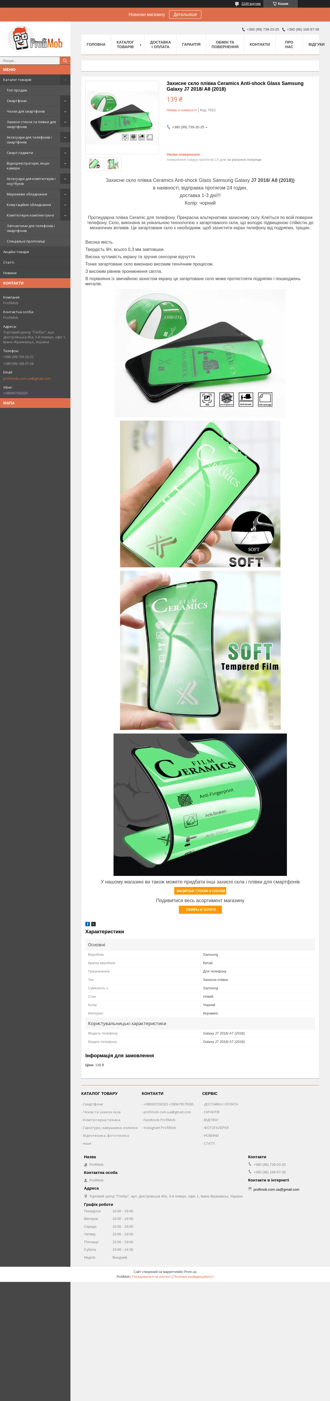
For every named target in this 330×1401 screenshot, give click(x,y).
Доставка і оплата (160, 44)
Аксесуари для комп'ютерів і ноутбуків (31, 181)
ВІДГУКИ (211, 1119)
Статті (8, 262)
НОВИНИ (211, 1135)
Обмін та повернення (225, 44)
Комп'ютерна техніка (101, 1119)
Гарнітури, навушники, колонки (110, 1127)
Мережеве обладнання (27, 194)
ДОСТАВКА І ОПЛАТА (221, 1104)
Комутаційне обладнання (29, 204)
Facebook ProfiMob (160, 1119)
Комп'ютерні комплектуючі (30, 215)
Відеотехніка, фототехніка (106, 1135)
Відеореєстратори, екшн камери (28, 166)
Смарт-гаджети (20, 152)
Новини (10, 272)
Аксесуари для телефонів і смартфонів (29, 140)
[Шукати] (65, 61)
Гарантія (191, 44)
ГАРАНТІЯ (211, 1111)
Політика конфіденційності (193, 1277)
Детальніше (185, 14)
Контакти (260, 44)
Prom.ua (190, 1272)
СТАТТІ (209, 1143)
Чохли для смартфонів (26, 111)
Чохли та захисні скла (102, 1111)
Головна (96, 44)
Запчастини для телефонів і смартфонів (31, 228)
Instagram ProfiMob (160, 1127)
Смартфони (17, 100)
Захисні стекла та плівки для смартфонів (31, 124)
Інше (87, 1143)
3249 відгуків (251, 4)
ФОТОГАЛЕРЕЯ (216, 1127)
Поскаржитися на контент (151, 1277)
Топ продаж (17, 90)
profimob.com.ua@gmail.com (27, 378)
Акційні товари (16, 251)
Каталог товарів (17, 79)
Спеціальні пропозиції (26, 241)
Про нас (289, 44)
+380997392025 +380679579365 (169, 1104)
